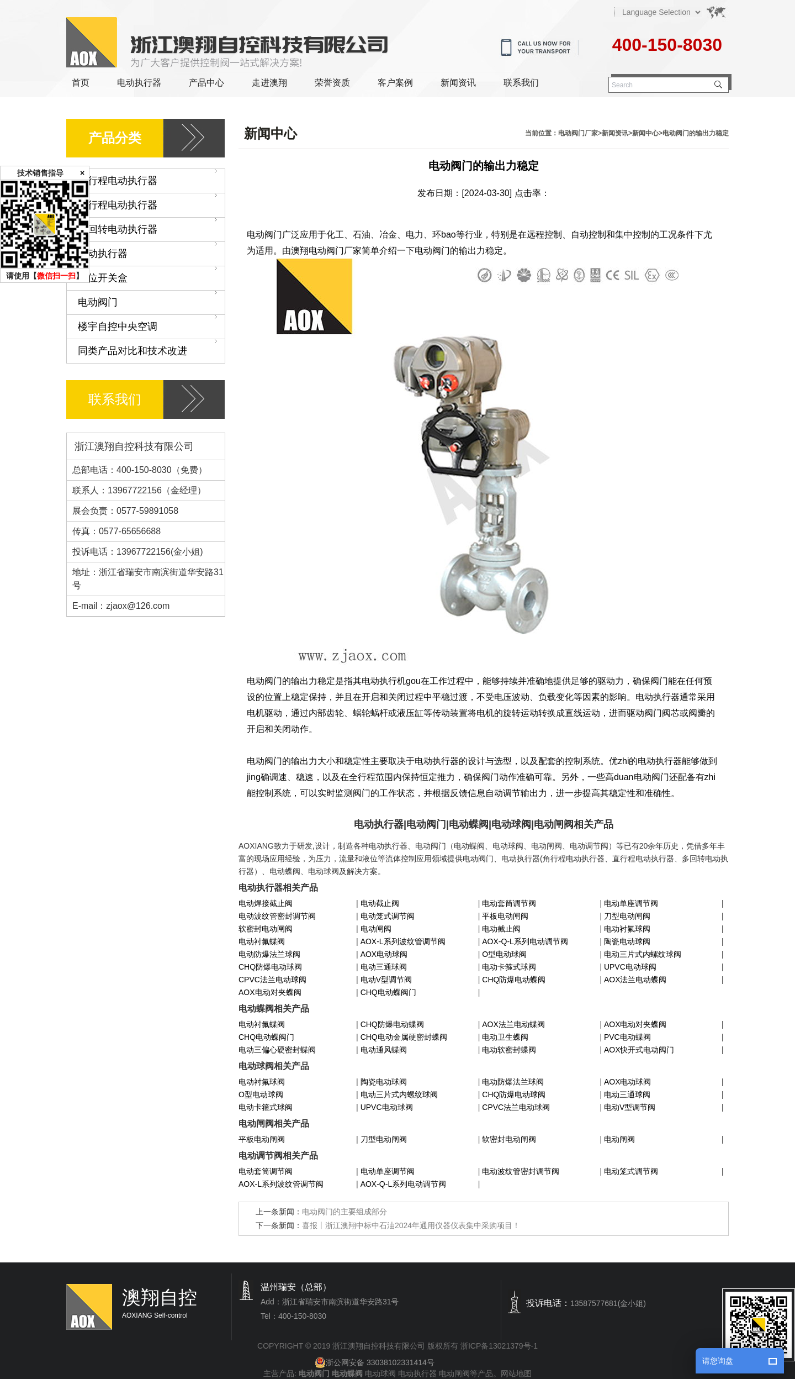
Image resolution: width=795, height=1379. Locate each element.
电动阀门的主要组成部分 (344, 1211)
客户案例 (395, 82)
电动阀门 (151, 299)
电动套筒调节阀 (509, 903)
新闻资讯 (458, 82)
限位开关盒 (151, 274)
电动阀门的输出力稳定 (695, 133)
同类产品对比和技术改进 (151, 347)
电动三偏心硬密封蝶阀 (277, 1049)
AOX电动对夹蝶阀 (270, 992)
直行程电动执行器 (151, 201)
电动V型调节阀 (386, 979)
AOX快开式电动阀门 (639, 1049)
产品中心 (206, 82)
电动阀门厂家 (578, 133)
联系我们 (521, 82)
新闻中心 (645, 133)
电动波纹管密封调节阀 (277, 916)
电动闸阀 (376, 928)
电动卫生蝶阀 (505, 1037)
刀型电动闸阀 (627, 916)
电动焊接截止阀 (266, 903)
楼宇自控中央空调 (151, 323)
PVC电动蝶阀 (627, 1037)
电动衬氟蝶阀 (262, 941)
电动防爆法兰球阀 (269, 954)
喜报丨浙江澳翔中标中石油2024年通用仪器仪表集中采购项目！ (411, 1225)
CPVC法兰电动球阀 (272, 979)
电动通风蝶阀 (384, 1049)
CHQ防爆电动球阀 (270, 966)
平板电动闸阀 (505, 916)
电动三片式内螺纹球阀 (642, 954)
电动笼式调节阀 (388, 916)
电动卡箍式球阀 (509, 966)
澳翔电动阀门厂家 (326, 250)
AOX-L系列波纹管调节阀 (403, 941)
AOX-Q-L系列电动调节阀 (525, 941)
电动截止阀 (380, 903)
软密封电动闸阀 (266, 928)
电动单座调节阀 (631, 903)
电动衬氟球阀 (627, 928)
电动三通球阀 (384, 966)
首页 (80, 82)
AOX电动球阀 (384, 954)
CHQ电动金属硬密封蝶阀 (404, 1037)
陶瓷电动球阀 (627, 941)
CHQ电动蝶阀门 (388, 992)
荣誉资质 (332, 82)
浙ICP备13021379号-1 (499, 1345)
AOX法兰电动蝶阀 (635, 979)
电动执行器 (139, 82)
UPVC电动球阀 (630, 966)
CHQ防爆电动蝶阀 (513, 979)
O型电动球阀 (504, 954)
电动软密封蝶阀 (509, 1049)
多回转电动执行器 (151, 226)
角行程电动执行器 (151, 177)
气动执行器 (151, 250)
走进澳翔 (269, 82)
